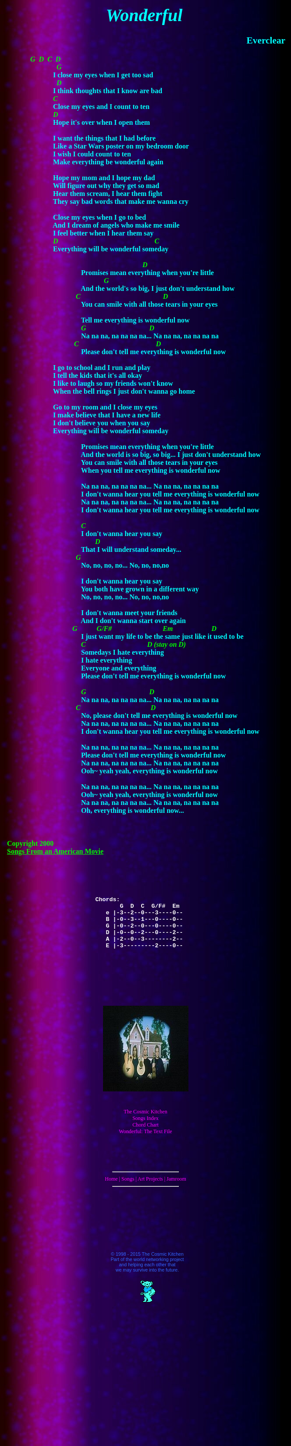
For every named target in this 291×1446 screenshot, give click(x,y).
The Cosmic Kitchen (145, 1112)
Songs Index (145, 1118)
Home (111, 1179)
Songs (127, 1179)
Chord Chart (145, 1125)
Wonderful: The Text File (145, 1131)
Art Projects (150, 1179)
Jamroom (176, 1179)
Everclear (266, 40)
